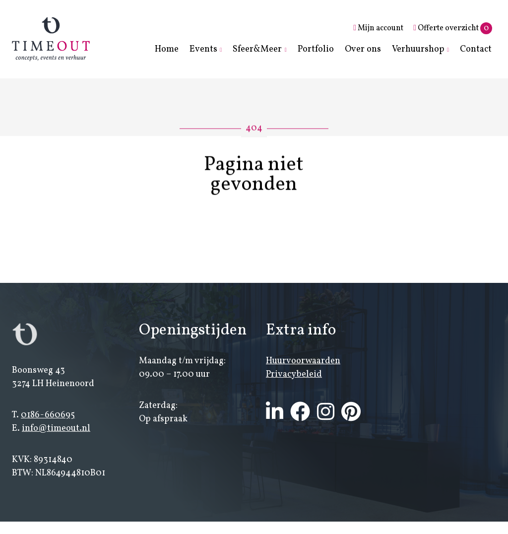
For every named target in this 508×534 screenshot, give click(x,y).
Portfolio (316, 49)
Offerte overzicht (452, 28)
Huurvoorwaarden (303, 361)
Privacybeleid (294, 375)
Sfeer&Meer (257, 49)
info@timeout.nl (56, 429)
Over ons (363, 49)
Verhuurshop (418, 49)
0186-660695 (48, 415)
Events (203, 49)
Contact (476, 49)
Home (167, 49)
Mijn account (378, 28)
